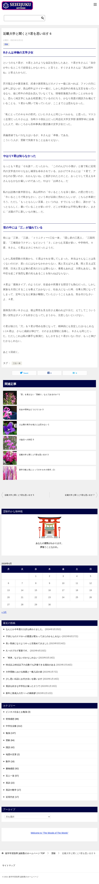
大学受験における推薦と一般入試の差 (24, 672)
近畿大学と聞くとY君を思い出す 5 (19, 495)
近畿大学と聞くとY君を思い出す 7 (79, 495)
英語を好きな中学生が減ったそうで (23, 686)
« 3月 (4, 612)
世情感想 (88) (12, 719)
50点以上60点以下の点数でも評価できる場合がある (30, 664)
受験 (6, 44)
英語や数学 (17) (13, 790)
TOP (25, 853)
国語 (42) (10, 747)
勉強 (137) (11, 733)
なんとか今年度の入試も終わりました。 (25, 629)
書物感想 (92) (12, 768)
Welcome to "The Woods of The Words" (49, 833)
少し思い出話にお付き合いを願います (24, 679)
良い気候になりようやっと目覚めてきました (27, 643)
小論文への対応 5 (26, 440)
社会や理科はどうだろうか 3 (31, 409)
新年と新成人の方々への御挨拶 (21, 693)
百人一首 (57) (12, 776)
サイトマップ (8, 865)
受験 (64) (10, 740)
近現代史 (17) (12, 797)
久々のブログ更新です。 (17, 650)
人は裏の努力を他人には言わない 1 (34, 424)
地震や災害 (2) (13, 754)
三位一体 (17, 363)
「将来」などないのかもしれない (22, 657)
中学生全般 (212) (14, 726)
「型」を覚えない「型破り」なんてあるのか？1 (39, 394)
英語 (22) (10, 783)
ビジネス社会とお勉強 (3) (18, 712)
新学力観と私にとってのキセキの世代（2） (37, 470)
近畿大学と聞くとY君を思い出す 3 (34, 455)
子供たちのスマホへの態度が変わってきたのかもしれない (33, 636)
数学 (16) (10, 761)
